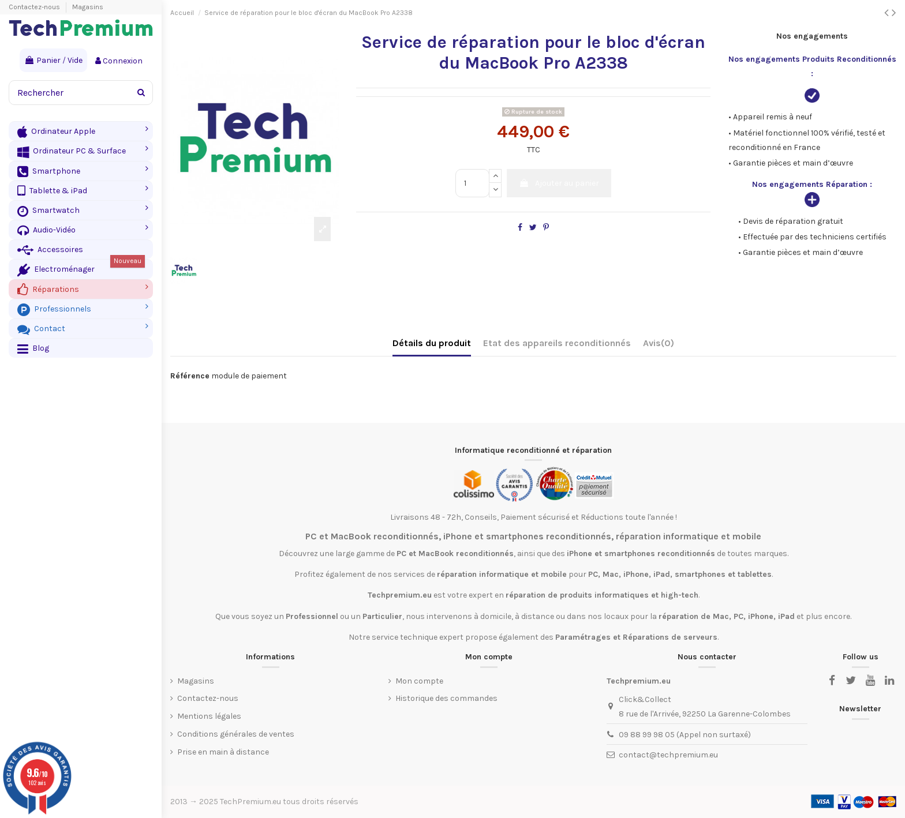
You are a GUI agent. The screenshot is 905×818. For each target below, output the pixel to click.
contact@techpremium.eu (668, 755)
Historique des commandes (446, 698)
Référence (190, 376)
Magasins (87, 7)
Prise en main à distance (223, 752)
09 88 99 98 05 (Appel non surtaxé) (685, 735)
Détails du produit (431, 342)
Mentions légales (209, 716)
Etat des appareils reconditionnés (557, 342)
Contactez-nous (35, 7)
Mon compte (419, 681)
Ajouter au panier (559, 183)
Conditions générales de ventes (235, 734)
